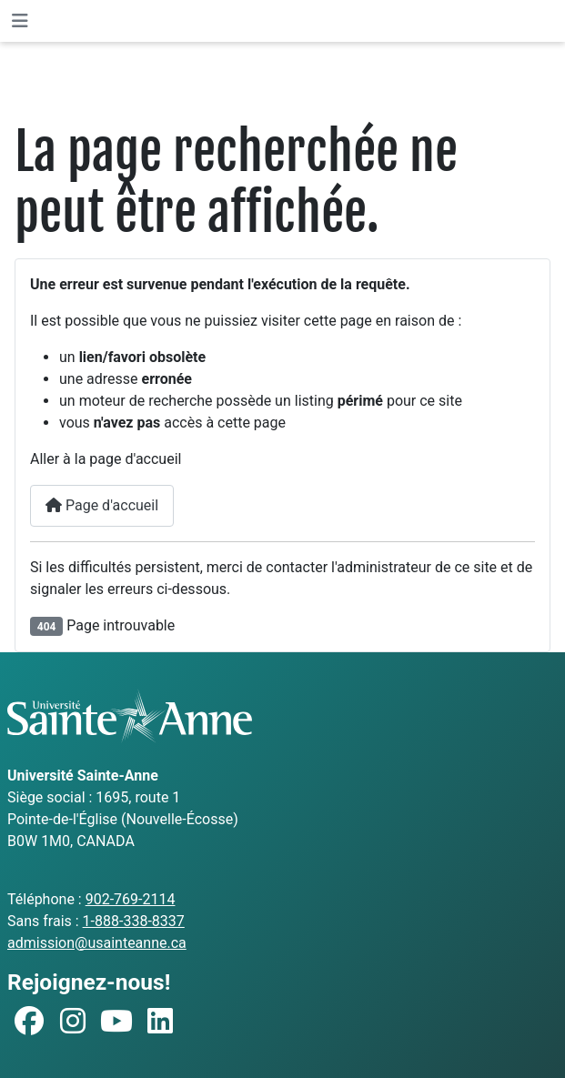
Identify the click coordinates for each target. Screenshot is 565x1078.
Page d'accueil (101, 505)
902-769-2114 (131, 899)
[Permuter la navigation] (20, 21)
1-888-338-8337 (134, 921)
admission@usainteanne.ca (97, 943)
